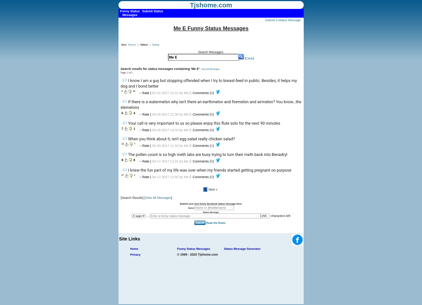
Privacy (135, 254)
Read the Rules (216, 223)
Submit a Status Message (283, 20)
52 (123, 144)
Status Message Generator (242, 248)
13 (134, 91)
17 (123, 175)
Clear (249, 58)
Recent (132, 44)
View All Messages (210, 69)
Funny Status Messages (193, 248)
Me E (188, 93)
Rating (155, 44)
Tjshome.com (211, 5)
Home (134, 248)
